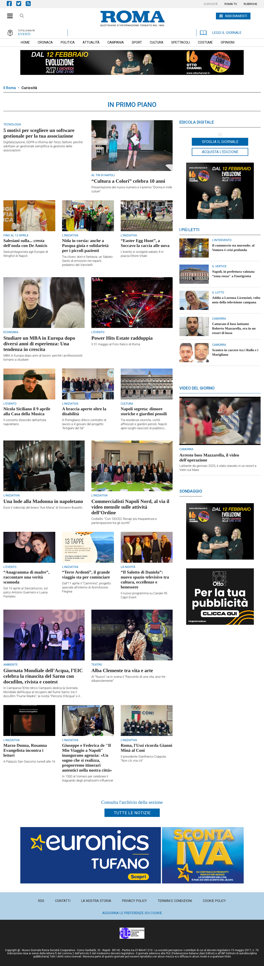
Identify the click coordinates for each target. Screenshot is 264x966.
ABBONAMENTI (236, 16)
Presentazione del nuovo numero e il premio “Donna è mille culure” (131, 189)
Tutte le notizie (132, 812)
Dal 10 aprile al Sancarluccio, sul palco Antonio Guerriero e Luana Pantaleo (25, 592)
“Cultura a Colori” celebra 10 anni (128, 181)
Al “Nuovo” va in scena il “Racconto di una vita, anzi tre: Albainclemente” (128, 679)
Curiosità (29, 88)
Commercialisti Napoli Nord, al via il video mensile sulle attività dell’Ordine (130, 506)
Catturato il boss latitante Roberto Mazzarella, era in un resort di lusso (234, 328)
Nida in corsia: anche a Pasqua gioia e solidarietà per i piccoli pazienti (85, 245)
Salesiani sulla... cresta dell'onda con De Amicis (25, 243)
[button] (8, 13)
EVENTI (24, 34)
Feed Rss (30, 3)
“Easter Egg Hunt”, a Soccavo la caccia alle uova (145, 243)
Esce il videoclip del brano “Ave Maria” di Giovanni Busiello (42, 508)
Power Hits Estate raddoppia (122, 338)
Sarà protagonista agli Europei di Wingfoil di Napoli (25, 254)
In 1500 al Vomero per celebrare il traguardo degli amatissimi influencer (87, 778)
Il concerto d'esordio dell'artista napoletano (24, 422)
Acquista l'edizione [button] (220, 152)
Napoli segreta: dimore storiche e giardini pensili (144, 411)
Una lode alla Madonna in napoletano (43, 501)
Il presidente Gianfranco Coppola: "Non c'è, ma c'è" (144, 759)
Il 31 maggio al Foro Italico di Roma (115, 344)
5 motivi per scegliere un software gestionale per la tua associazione (38, 133)
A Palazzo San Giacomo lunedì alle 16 (29, 761)
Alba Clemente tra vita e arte (122, 670)
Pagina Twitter (21, 3)
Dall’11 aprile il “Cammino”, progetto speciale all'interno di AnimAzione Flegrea (86, 587)
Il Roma (9, 88)
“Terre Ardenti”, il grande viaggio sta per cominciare (86, 575)
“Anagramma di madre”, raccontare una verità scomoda (26, 577)
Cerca (22, 16)
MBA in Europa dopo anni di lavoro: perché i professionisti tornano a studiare (42, 358)
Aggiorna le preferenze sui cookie (132, 913)
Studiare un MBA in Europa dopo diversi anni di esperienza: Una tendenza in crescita (39, 343)
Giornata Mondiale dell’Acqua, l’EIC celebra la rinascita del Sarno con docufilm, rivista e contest (43, 676)
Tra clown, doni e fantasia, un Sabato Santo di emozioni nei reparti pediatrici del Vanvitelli (87, 261)
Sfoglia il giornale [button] (220, 142)
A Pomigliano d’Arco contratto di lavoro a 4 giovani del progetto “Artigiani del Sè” (84, 424)
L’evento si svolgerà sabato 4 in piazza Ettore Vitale (142, 254)
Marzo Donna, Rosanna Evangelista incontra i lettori (25, 750)
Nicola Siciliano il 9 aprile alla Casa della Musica (26, 411)
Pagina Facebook (11, 3)
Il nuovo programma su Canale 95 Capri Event (144, 595)
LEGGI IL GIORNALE (220, 32)
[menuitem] (210, 4)
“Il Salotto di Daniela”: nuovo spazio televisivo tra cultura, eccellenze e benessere (145, 580)
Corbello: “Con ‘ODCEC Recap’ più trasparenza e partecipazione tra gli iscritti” (124, 521)
